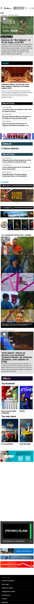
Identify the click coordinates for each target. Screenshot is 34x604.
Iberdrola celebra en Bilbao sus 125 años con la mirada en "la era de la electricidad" (16, 117)
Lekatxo (17, 228)
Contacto (4, 598)
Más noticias (8, 104)
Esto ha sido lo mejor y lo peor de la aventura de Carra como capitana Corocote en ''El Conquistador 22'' (17, 324)
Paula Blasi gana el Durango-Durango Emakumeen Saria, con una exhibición (14, 175)
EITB (1, 13)
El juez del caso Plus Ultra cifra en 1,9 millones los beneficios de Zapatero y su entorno (15, 125)
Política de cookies (7, 588)
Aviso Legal (5, 584)
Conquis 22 (8, 208)
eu (29, 8)
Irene (25, 228)
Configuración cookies (8, 591)
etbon (8, 186)
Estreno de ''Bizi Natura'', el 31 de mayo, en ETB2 (15, 41)
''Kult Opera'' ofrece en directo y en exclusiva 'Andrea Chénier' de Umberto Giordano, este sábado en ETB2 (16, 357)
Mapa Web (5, 602)
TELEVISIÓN (4, 182)
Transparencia (6, 595)
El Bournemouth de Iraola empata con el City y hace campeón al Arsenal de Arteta (16, 161)
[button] (31, 73)
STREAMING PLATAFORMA (14, 541)
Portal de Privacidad (8, 580)
